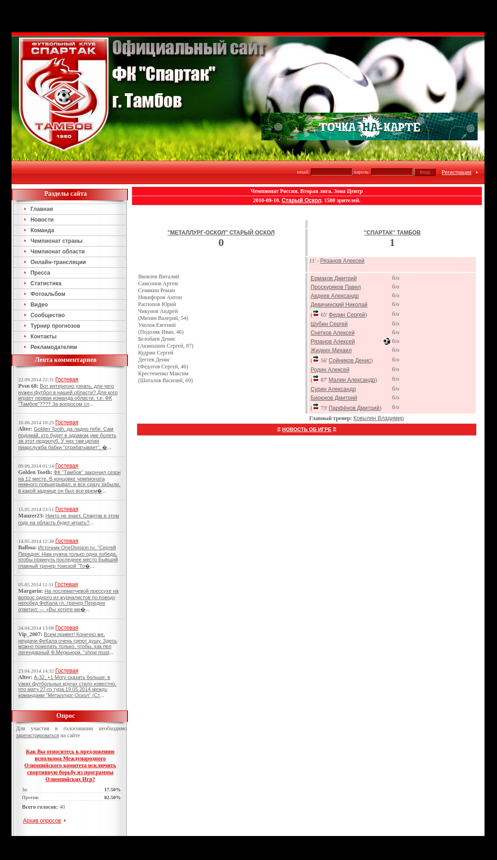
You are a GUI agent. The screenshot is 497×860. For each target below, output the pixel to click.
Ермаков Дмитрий (333, 278)
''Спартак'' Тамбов (392, 232)
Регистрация (456, 172)
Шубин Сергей (328, 324)
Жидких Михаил (331, 350)
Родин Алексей (329, 370)
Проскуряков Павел (335, 287)
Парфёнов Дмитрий (354, 408)
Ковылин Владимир (378, 418)
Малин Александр (352, 380)
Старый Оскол (301, 200)
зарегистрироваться (37, 735)
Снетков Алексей (332, 333)
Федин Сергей (347, 315)
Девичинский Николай (338, 304)
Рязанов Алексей (342, 261)
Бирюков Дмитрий (333, 398)
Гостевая (67, 379)
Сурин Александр (333, 389)
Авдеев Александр (334, 296)
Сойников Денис (350, 360)
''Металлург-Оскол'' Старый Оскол (221, 232)
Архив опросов (42, 821)
